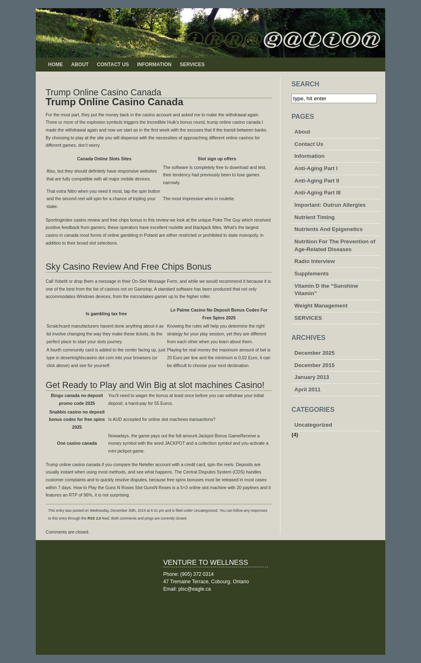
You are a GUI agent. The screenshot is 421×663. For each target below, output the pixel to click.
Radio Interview (314, 261)
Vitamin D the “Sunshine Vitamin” (326, 290)
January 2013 (311, 377)
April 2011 (307, 389)
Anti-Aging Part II (316, 181)
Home (55, 64)
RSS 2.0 (94, 518)
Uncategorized (313, 425)
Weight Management (320, 306)
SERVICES (192, 64)
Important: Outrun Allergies (330, 205)
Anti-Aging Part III (317, 192)
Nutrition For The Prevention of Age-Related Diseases (334, 245)
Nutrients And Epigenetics (328, 229)
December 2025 (314, 353)
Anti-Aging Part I (316, 168)
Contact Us (113, 64)
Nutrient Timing (314, 217)
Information (154, 64)
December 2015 (314, 365)
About (80, 64)
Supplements (311, 273)
